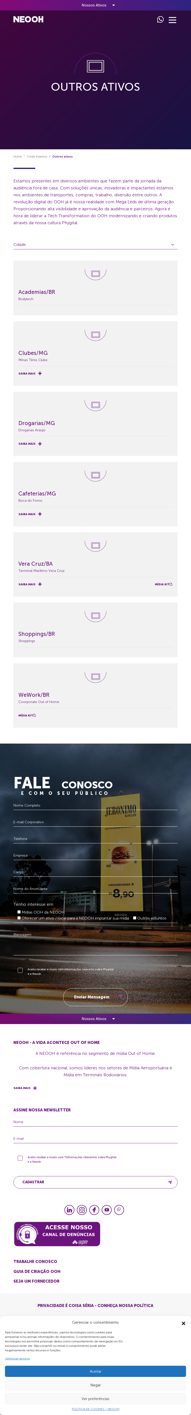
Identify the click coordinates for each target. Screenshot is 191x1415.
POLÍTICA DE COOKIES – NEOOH (95, 1409)
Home (17, 161)
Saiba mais (30, 373)
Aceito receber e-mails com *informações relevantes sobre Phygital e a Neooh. (72, 1164)
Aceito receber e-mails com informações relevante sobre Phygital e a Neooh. (71, 976)
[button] (183, 1322)
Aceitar (95, 1371)
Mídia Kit (164, 584)
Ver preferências (95, 1399)
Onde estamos (37, 161)
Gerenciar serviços (17, 1358)
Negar (95, 1385)
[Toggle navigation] (95, 5)
